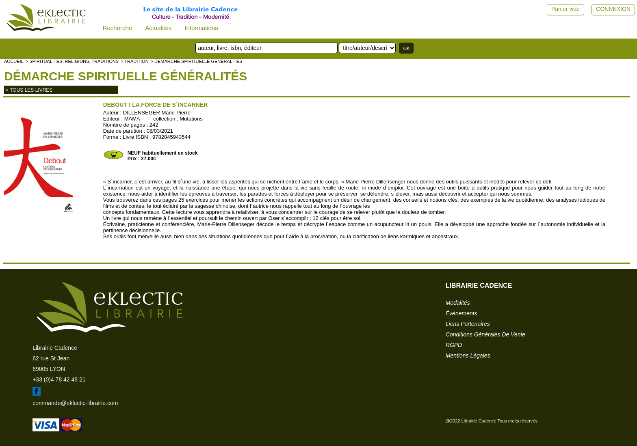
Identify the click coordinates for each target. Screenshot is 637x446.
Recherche (117, 27)
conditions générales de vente (485, 334)
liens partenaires (468, 324)
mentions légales (468, 355)
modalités (458, 302)
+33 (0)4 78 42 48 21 (58, 379)
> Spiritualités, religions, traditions (72, 61)
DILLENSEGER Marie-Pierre (157, 113)
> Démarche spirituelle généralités (197, 61)
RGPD (454, 345)
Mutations (191, 119)
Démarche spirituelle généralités (125, 76)
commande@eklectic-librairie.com (75, 403)
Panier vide (565, 9)
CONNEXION (613, 9)
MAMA (132, 119)
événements (461, 313)
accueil (14, 61)
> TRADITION (135, 61)
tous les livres (31, 90)
